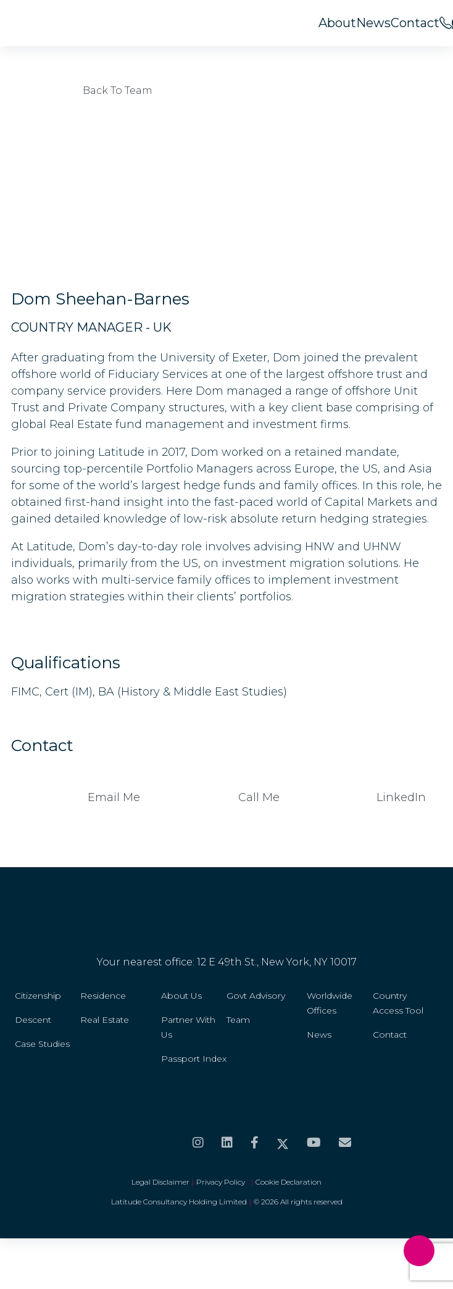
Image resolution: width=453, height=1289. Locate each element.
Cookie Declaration (289, 1181)
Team (238, 1019)
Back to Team (81, 90)
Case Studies (42, 1043)
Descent (33, 1019)
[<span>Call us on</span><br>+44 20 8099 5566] (445, 22)
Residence (103, 995)
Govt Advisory (255, 995)
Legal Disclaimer (160, 1181)
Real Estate (104, 1019)
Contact (415, 22)
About (337, 22)
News (373, 22)
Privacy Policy (222, 1181)
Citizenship (38, 995)
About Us (181, 995)
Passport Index (193, 1058)
